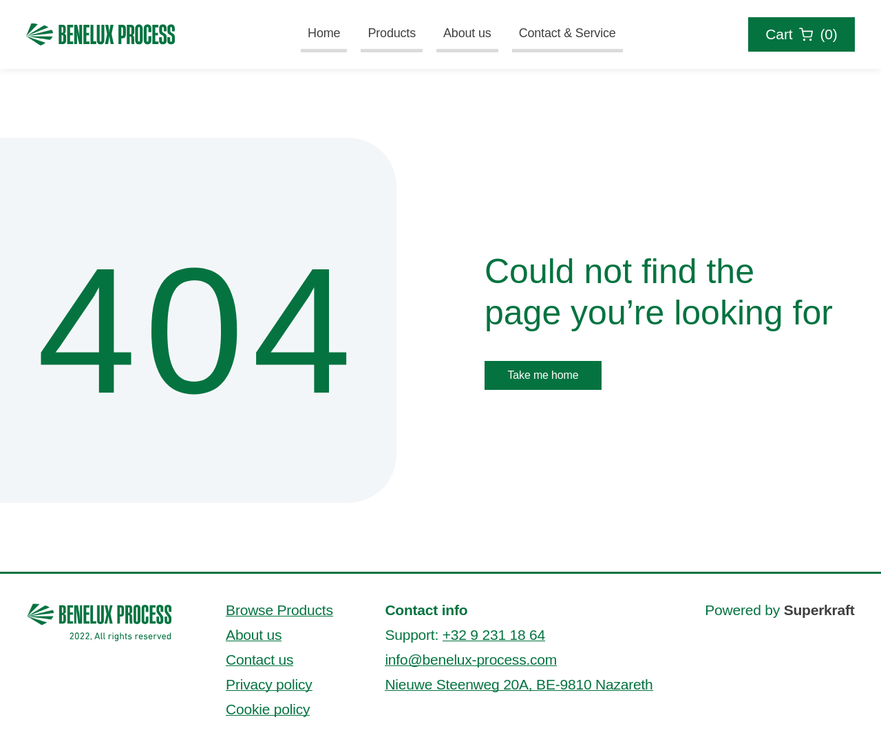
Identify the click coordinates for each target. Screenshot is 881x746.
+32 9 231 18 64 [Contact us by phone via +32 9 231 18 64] (494, 635)
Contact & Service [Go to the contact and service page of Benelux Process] (567, 33)
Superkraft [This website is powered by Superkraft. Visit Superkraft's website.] (819, 610)
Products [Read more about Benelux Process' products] (392, 33)
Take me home (542, 375)
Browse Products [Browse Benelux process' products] (279, 610)
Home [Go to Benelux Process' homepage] (324, 33)
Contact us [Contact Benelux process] (259, 659)
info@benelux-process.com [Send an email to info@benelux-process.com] (471, 659)
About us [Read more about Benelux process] (467, 33)
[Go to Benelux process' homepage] (99, 621)
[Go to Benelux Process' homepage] (100, 34)
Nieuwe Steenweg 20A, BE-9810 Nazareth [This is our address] (518, 684)
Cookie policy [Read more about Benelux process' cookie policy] (268, 709)
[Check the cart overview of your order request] (801, 34)
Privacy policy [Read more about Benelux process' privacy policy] (269, 684)
